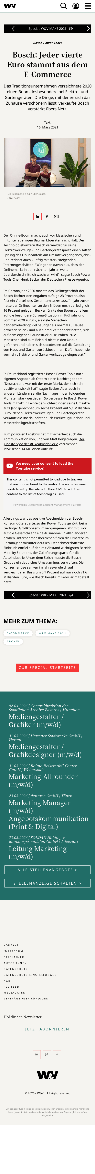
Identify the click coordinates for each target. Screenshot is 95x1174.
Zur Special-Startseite (47, 667)
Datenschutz (16, 969)
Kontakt (11, 945)
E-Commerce (18, 633)
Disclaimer (14, 957)
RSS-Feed (12, 986)
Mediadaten (15, 992)
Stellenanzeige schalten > (47, 883)
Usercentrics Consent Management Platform (55, 505)
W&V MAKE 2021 (52, 633)
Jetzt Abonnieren (47, 1029)
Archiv (13, 641)
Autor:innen (15, 963)
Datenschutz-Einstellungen (30, 975)
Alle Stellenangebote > (47, 869)
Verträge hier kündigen (26, 998)
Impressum (13, 951)
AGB (7, 981)
